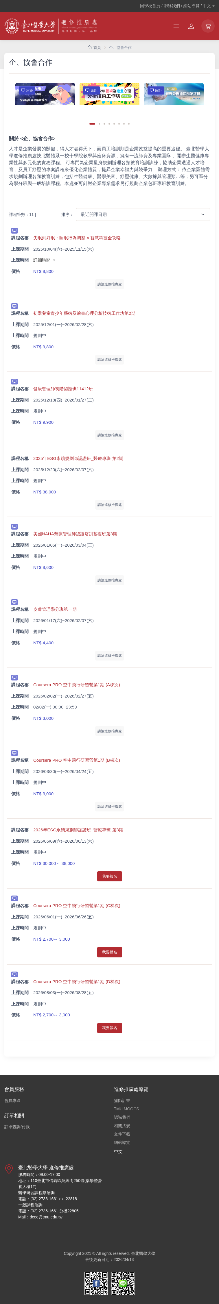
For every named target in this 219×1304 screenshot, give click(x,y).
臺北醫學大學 (143, 1253)
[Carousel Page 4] (109, 124)
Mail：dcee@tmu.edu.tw (40, 1217)
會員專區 (12, 1100)
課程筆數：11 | (22, 214)
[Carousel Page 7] (124, 124)
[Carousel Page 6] (119, 124)
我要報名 (109, 876)
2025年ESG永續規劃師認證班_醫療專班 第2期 (78, 458)
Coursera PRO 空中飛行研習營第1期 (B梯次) (76, 760)
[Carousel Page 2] (99, 124)
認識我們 (122, 1117)
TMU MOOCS (126, 1109)
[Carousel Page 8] (129, 124)
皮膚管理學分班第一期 (55, 609)
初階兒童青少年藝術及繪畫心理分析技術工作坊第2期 (84, 313)
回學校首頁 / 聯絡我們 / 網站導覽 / (175, 5)
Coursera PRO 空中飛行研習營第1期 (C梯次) (76, 905)
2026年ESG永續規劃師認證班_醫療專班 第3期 (78, 829)
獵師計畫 (122, 1100)
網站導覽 (122, 1142)
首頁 (94, 47)
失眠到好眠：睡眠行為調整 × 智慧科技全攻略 (77, 237)
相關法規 (122, 1125)
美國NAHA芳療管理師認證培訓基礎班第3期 (75, 533)
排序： (67, 214)
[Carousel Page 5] (114, 124)
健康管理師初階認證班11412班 (63, 388)
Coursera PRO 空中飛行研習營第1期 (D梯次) (76, 981)
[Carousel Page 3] (104, 124)
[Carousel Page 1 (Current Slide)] (92, 124)
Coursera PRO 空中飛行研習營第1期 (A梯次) (76, 684)
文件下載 (122, 1134)
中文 (118, 1151)
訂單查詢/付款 (17, 1126)
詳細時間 (42, 260)
